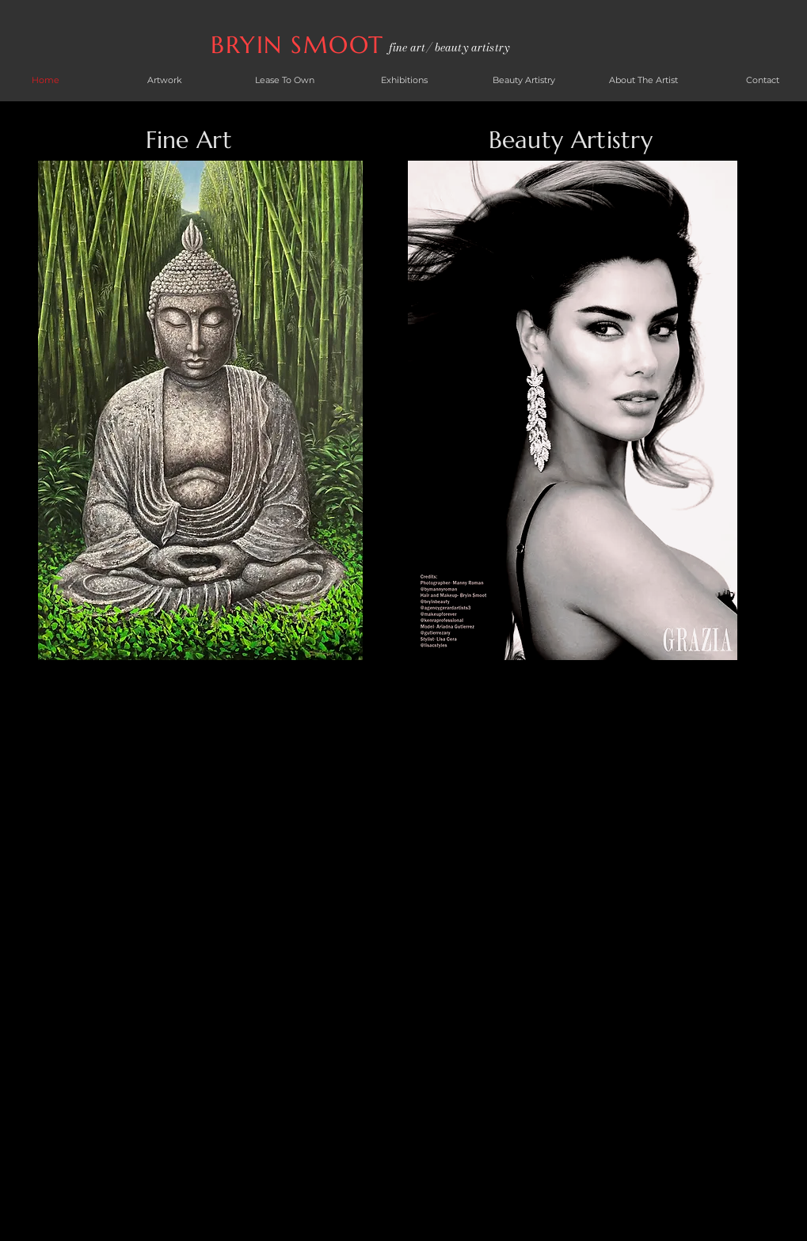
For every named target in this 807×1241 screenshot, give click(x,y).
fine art (407, 47)
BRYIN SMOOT (301, 44)
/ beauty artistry (467, 47)
